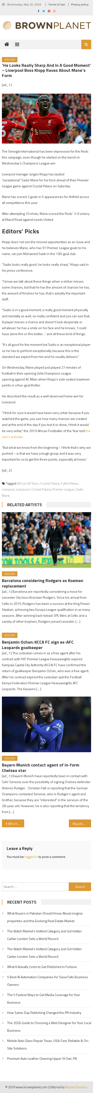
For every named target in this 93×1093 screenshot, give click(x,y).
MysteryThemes (76, 1087)
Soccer (9, 59)
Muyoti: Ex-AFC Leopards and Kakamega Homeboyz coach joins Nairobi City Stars (82, 823)
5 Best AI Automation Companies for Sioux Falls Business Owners (47, 980)
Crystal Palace (50, 483)
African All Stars (28, 483)
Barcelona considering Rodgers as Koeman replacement (42, 583)
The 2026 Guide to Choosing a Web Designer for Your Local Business (49, 1026)
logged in (31, 856)
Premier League (63, 489)
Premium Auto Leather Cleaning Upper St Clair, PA (42, 1058)
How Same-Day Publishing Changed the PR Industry (44, 1012)
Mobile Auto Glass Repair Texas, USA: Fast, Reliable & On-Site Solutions (48, 1044)
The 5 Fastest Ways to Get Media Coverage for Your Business (43, 998)
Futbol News (69, 483)
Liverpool (8, 489)
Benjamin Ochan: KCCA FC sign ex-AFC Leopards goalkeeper (38, 645)
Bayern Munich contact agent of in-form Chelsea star (40, 768)
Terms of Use (56, 4)
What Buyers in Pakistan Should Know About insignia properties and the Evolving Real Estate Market (44, 917)
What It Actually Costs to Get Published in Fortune (42, 966)
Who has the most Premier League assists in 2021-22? (16, 823)
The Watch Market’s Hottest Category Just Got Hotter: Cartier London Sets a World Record (44, 935)
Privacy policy (79, 4)
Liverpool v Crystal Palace (33, 489)
